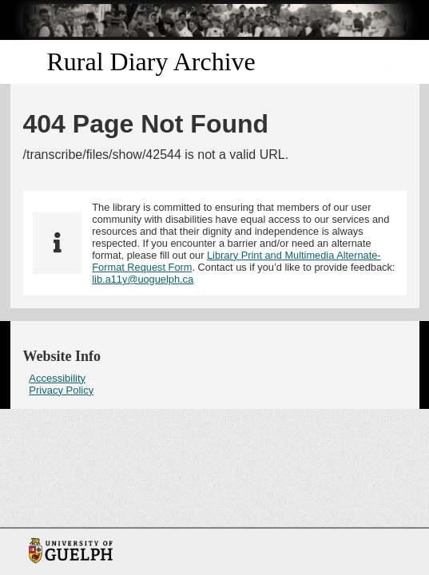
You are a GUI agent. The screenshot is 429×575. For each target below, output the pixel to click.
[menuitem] (215, 378)
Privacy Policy (61, 390)
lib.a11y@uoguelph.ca (142, 279)
